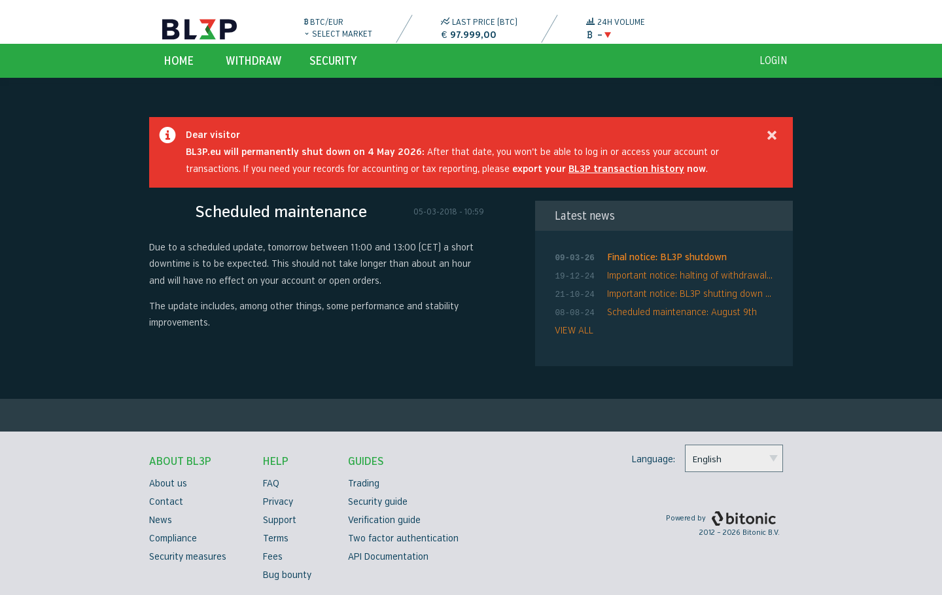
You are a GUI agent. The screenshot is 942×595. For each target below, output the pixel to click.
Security (333, 76)
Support (279, 520)
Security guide (378, 501)
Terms (275, 538)
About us (168, 483)
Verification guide (384, 520)
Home (179, 76)
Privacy (278, 501)
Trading (363, 483)
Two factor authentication (403, 538)
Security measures (187, 556)
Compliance (173, 538)
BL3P (199, 29)
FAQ (271, 483)
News (160, 520)
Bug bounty (287, 575)
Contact (166, 501)
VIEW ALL (574, 340)
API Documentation (388, 556)
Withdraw (254, 76)
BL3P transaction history (626, 184)
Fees (273, 556)
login (773, 75)
